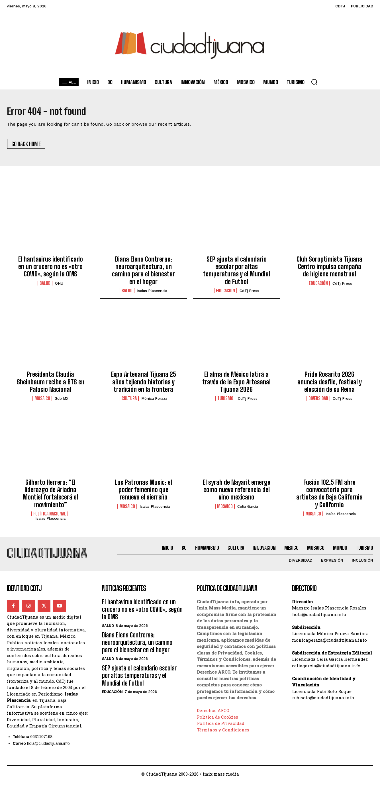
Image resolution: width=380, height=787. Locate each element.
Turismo (225, 401)
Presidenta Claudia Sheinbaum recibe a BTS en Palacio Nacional (50, 384)
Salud (45, 285)
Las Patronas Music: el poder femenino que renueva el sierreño (143, 492)
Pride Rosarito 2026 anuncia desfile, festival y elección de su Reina (329, 384)
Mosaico (42, 401)
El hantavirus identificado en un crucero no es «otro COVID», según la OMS (50, 269)
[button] (314, 82)
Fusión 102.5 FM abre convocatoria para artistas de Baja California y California (329, 496)
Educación (225, 293)
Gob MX (61, 401)
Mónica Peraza (154, 401)
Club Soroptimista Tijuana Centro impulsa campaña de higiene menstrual (329, 269)
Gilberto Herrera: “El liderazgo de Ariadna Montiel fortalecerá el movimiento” (50, 496)
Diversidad (318, 401)
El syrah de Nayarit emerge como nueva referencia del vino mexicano (236, 492)
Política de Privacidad (220, 728)
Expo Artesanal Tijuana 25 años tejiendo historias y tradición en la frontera (143, 384)
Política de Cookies (217, 722)
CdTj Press (249, 293)
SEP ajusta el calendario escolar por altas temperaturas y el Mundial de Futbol (236, 273)
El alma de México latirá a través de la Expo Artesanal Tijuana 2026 (236, 384)
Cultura (129, 401)
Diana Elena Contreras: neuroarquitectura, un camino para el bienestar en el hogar (143, 273)
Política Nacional (49, 516)
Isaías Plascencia (152, 293)
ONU (59, 286)
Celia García (247, 509)
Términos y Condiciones (223, 734)
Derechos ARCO (213, 715)
